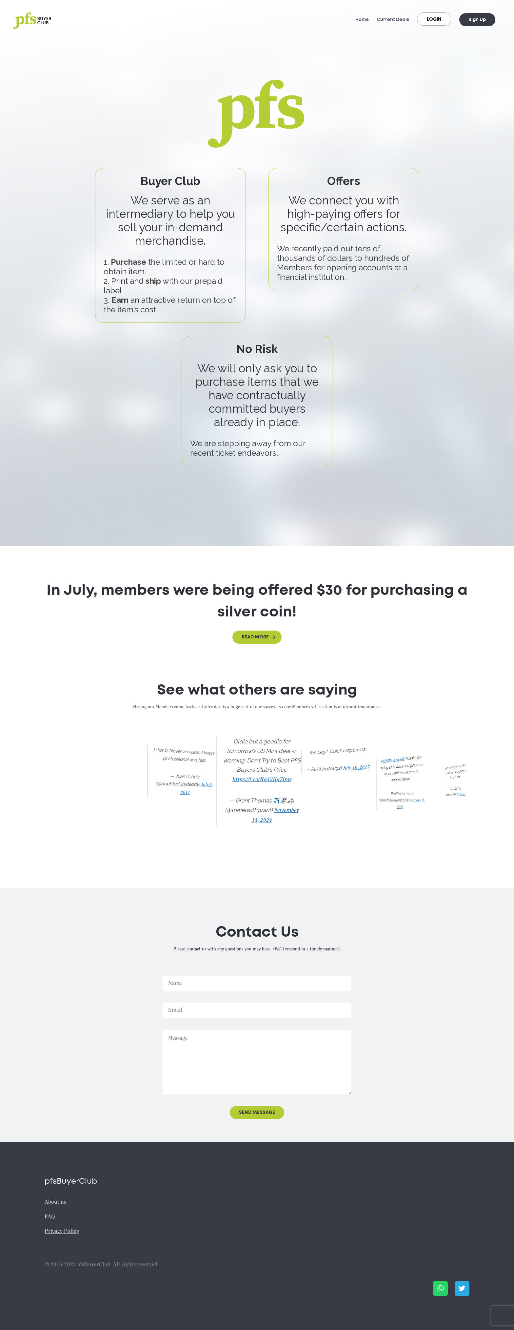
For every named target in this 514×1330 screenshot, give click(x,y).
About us (55, 1202)
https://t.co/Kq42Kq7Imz (261, 779)
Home (362, 20)
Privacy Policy (62, 1231)
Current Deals (393, 20)
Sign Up (477, 20)
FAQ (50, 1217)
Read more (258, 637)
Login (434, 19)
